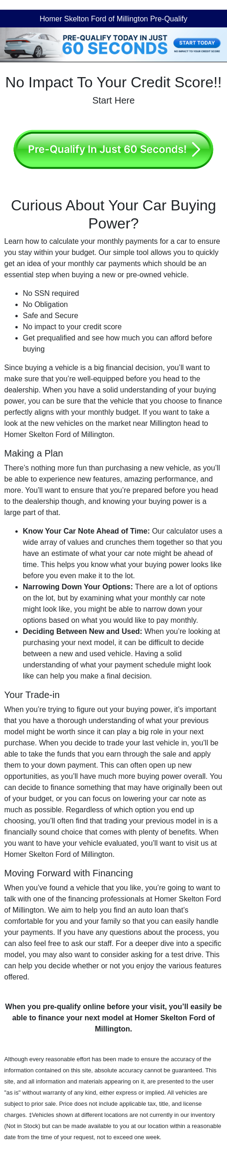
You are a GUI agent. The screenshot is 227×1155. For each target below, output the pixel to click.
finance (51, 1018)
